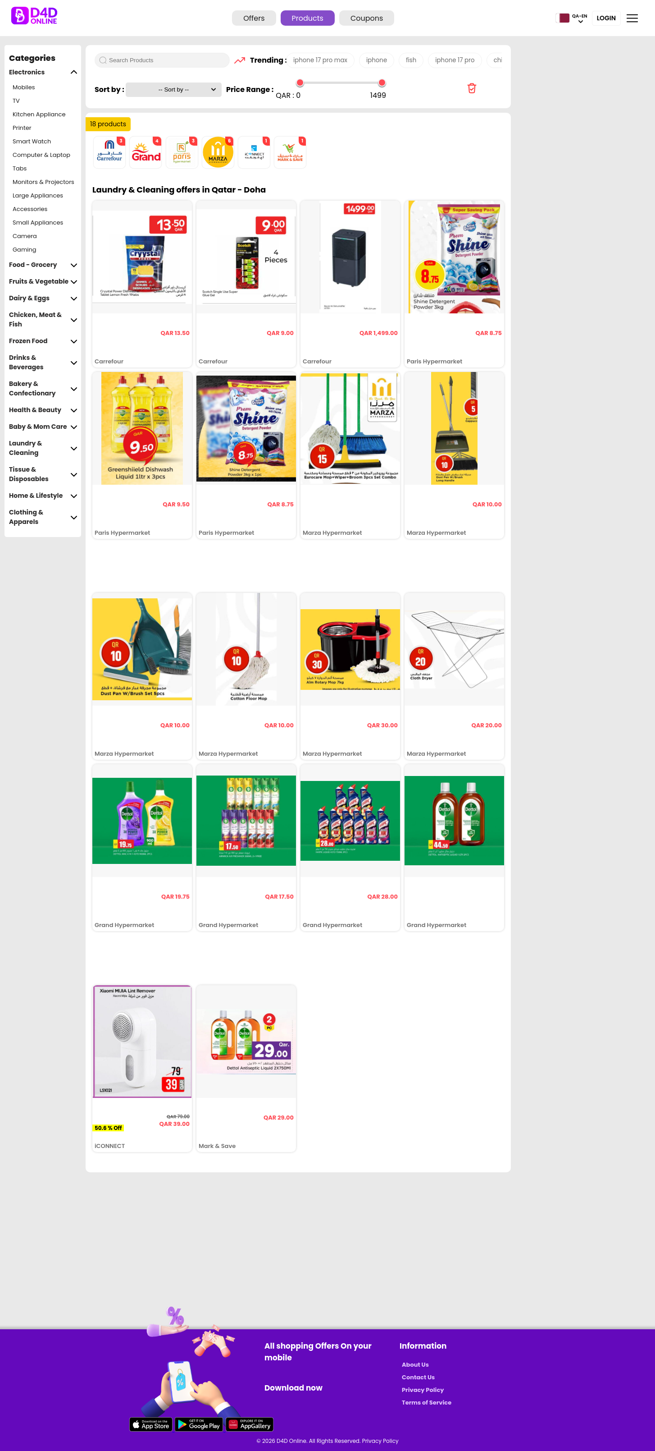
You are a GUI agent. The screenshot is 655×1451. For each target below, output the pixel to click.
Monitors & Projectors (43, 182)
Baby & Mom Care (43, 427)
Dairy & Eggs (43, 298)
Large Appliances (38, 195)
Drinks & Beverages (43, 362)
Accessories (30, 209)
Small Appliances (38, 222)
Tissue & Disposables (43, 474)
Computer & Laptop (41, 155)
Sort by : (110, 89)
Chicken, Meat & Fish (43, 319)
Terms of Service (426, 1402)
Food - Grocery (43, 265)
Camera (25, 236)
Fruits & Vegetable (43, 281)
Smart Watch (32, 141)
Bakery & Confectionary (43, 388)
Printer (22, 128)
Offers (253, 18)
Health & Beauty (43, 410)
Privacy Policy (423, 1390)
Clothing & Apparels (43, 517)
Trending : (266, 60)
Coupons (366, 18)
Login (606, 18)
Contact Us (418, 1377)
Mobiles (24, 87)
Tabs (20, 168)
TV (16, 100)
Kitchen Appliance (39, 114)
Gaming (24, 249)
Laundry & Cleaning (43, 448)
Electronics (43, 72)
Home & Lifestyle (43, 496)
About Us (415, 1364)
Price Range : (249, 89)
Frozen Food (43, 341)
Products (307, 18)
